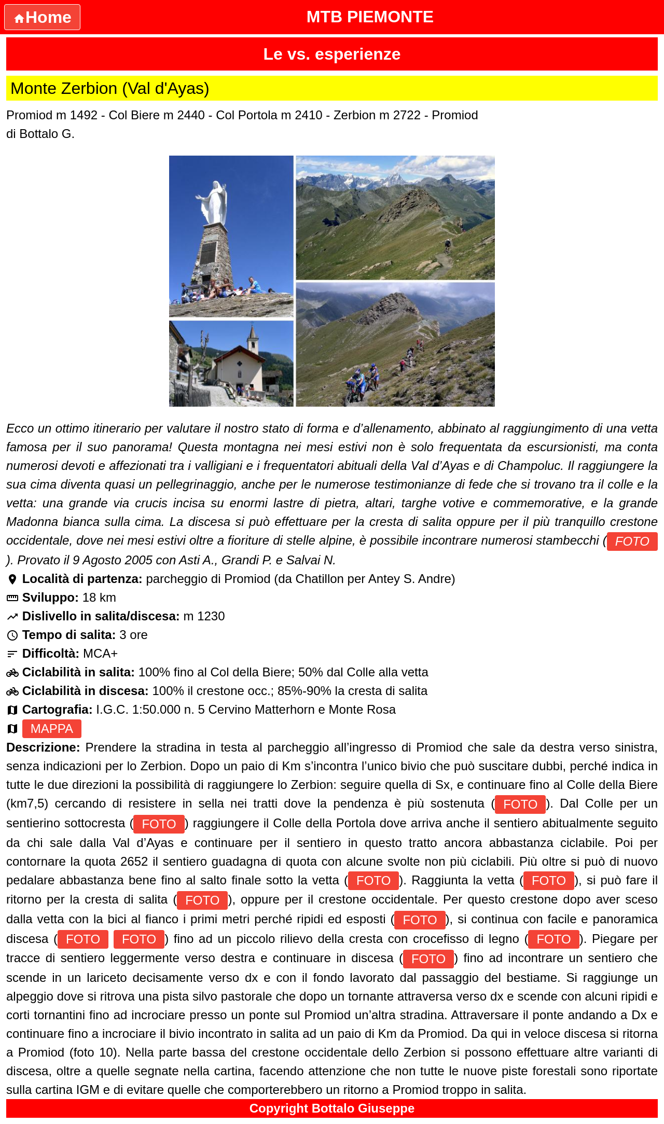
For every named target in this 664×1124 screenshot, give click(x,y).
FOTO (632, 541)
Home (42, 17)
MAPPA (52, 728)
